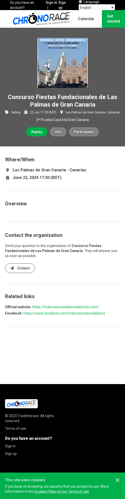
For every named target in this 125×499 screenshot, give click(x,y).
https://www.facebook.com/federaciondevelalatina (64, 313)
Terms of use (15, 428)
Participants (84, 132)
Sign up (62, 5)
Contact (20, 268)
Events (61, 18)
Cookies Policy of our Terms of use (61, 491)
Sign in (51, 3)
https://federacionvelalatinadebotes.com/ (65, 307)
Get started (113, 19)
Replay (36, 132)
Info (58, 132)
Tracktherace (28, 416)
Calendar (86, 18)
